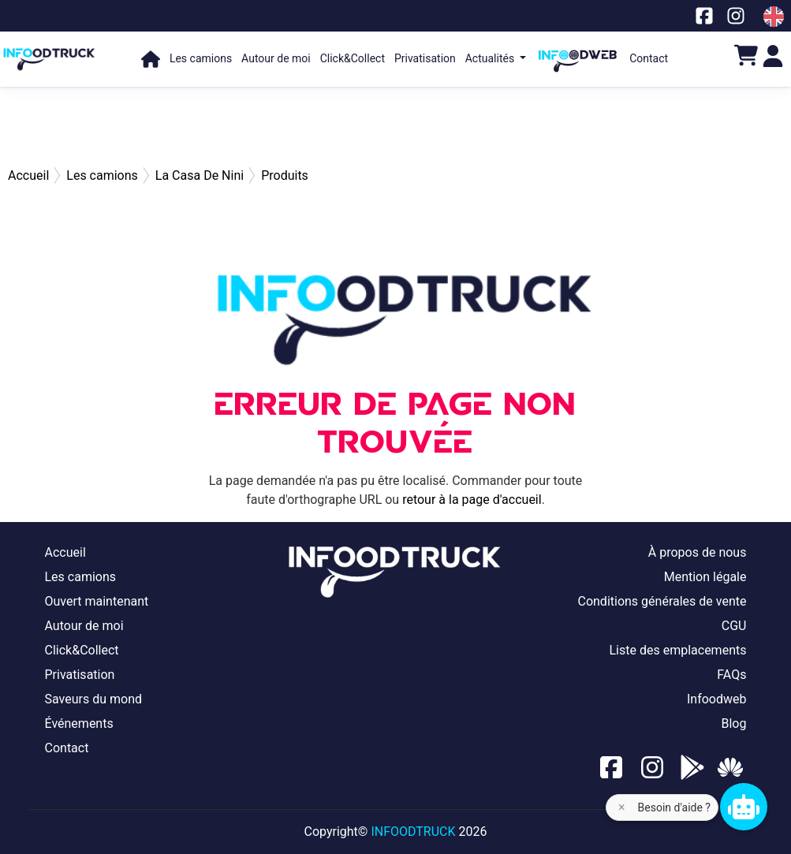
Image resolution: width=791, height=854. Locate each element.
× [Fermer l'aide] (621, 807)
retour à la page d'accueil (472, 499)
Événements (79, 723)
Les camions (201, 58)
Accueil (65, 552)
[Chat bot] (743, 806)
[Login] (772, 55)
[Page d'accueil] (49, 51)
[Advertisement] (396, 126)
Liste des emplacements (677, 650)
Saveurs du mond (94, 699)
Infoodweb (717, 699)
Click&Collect (352, 58)
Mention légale (705, 576)
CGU (734, 625)
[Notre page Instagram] (736, 15)
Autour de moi (276, 58)
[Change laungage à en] (773, 17)
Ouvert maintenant (97, 601)
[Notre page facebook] (704, 15)
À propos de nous (697, 552)
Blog (733, 723)
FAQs (731, 674)
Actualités (491, 58)
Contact (648, 58)
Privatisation (425, 58)
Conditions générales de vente (661, 601)
